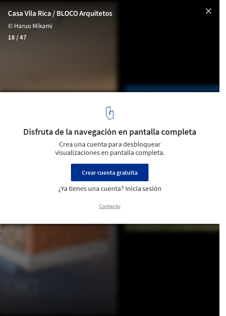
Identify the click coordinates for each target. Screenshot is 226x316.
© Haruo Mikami (30, 26)
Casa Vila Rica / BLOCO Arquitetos (60, 13)
